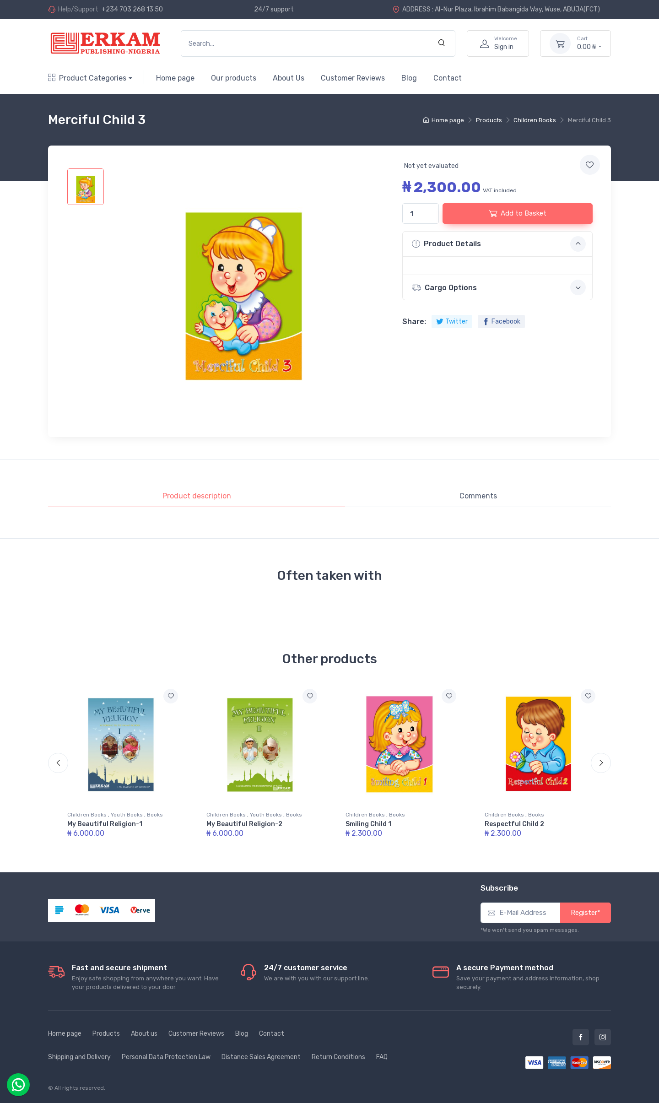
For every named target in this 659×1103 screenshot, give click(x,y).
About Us (288, 78)
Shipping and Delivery (79, 1057)
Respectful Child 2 (514, 824)
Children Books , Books (375, 814)
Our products (233, 78)
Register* (585, 912)
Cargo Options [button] (499, 287)
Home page (175, 78)
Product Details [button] (499, 244)
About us (144, 1034)
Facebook (501, 321)
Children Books (534, 120)
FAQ (382, 1057)
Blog (409, 78)
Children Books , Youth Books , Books (115, 814)
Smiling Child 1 (368, 824)
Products (489, 120)
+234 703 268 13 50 (132, 9)
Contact (447, 78)
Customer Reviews (353, 78)
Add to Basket (517, 213)
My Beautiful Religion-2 (244, 824)
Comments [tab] (478, 496)
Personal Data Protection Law (166, 1057)
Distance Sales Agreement (261, 1057)
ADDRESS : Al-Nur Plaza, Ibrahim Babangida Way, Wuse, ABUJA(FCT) (496, 9)
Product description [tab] (196, 496)
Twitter (452, 321)
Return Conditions (338, 1057)
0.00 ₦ (589, 43)
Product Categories (87, 78)
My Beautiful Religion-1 (104, 824)
